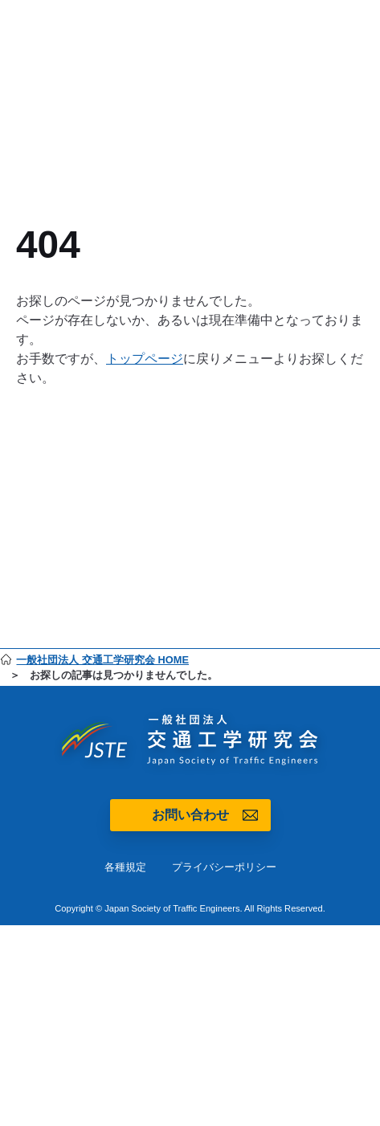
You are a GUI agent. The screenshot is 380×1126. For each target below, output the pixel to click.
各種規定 (125, 867)
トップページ (144, 358)
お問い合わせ (190, 815)
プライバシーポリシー (224, 867)
